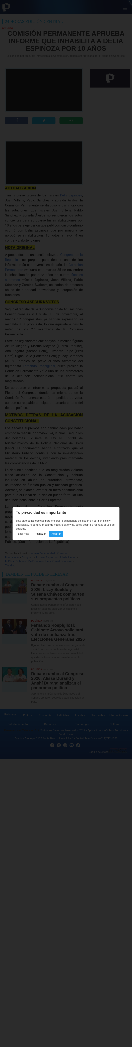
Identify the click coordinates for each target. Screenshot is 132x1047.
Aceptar (56, 533)
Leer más (23, 533)
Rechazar (40, 533)
